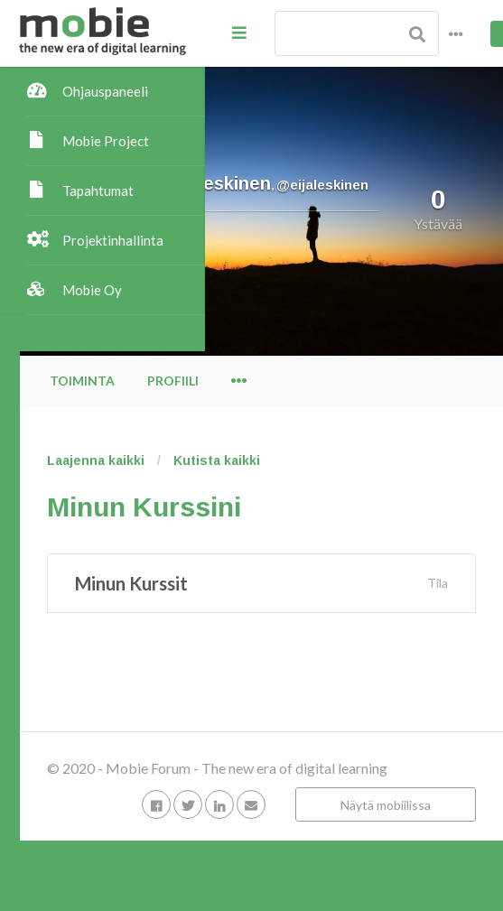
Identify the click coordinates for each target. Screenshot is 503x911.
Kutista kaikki (402, 460)
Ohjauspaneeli (105, 91)
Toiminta (267, 380)
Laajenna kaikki (281, 460)
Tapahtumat (98, 190)
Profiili (358, 380)
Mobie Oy (92, 290)
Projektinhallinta (112, 240)
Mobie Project (105, 141)
